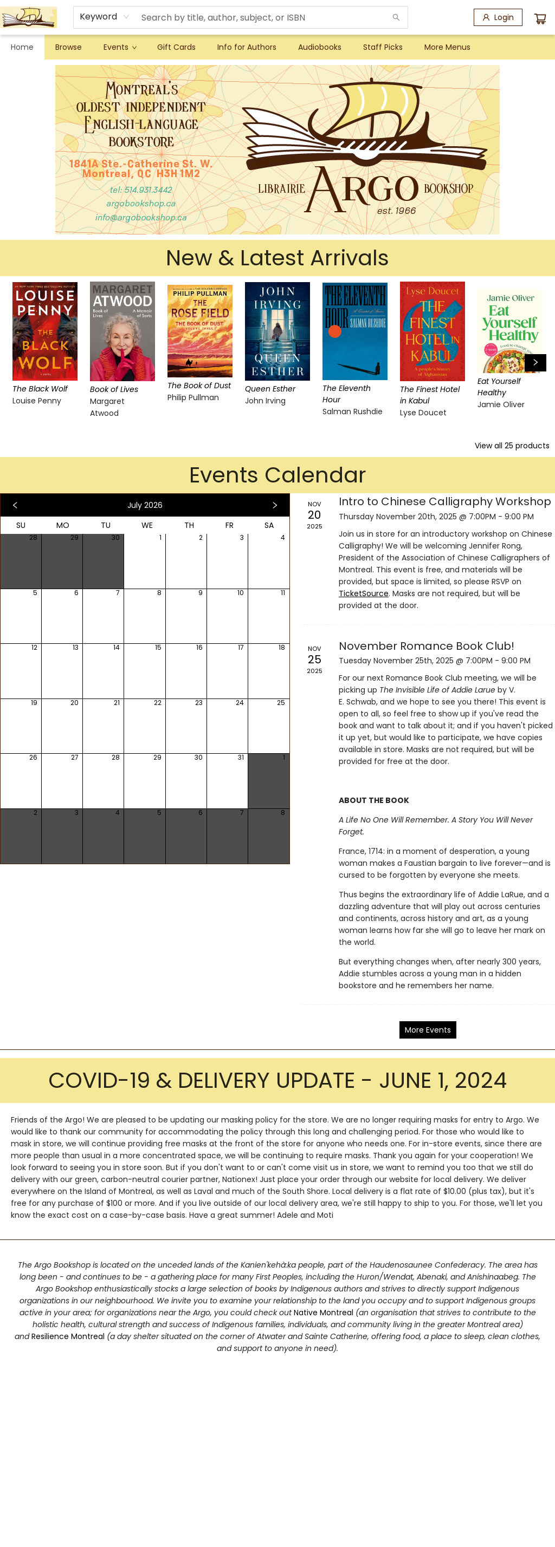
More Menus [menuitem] (447, 47)
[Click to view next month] (274, 505)
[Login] (498, 17)
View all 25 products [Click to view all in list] (512, 445)
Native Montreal (325, 1312)
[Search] (396, 17)
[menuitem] (22, 47)
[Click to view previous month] (15, 505)
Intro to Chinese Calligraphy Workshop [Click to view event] (445, 501)
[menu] (277, 47)
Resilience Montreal (68, 1336)
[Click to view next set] (535, 362)
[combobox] (105, 16)
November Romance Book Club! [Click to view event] (426, 646)
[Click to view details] (42, 331)
